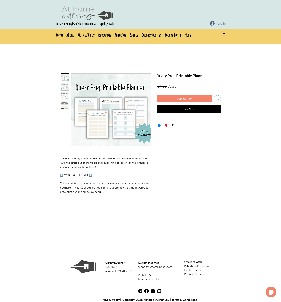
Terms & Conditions (184, 299)
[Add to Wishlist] (217, 99)
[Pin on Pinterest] (166, 125)
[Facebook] (146, 291)
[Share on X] (173, 125)
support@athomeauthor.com (155, 266)
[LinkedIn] (153, 291)
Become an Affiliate (149, 279)
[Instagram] (140, 291)
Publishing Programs (196, 266)
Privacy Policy (111, 299)
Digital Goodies (193, 270)
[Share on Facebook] (159, 125)
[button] (70, 34)
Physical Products (194, 274)
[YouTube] (159, 291)
